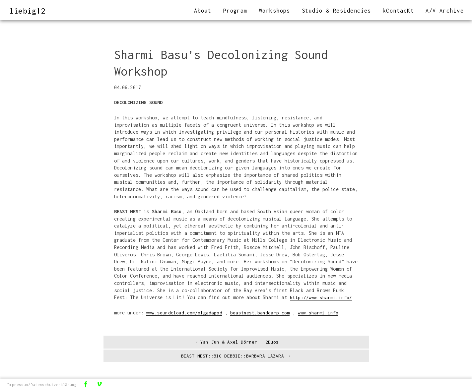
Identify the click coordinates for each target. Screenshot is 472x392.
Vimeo (100, 384)
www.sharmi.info (318, 312)
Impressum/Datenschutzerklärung (42, 385)
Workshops (274, 11)
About (202, 11)
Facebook (86, 384)
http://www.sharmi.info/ (321, 297)
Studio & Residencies (336, 11)
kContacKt (398, 11)
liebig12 (28, 10)
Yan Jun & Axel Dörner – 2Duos (239, 342)
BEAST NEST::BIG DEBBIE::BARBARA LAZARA (232, 357)
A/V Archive (445, 11)
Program (235, 11)
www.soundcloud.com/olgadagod (184, 312)
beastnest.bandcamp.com (260, 312)
